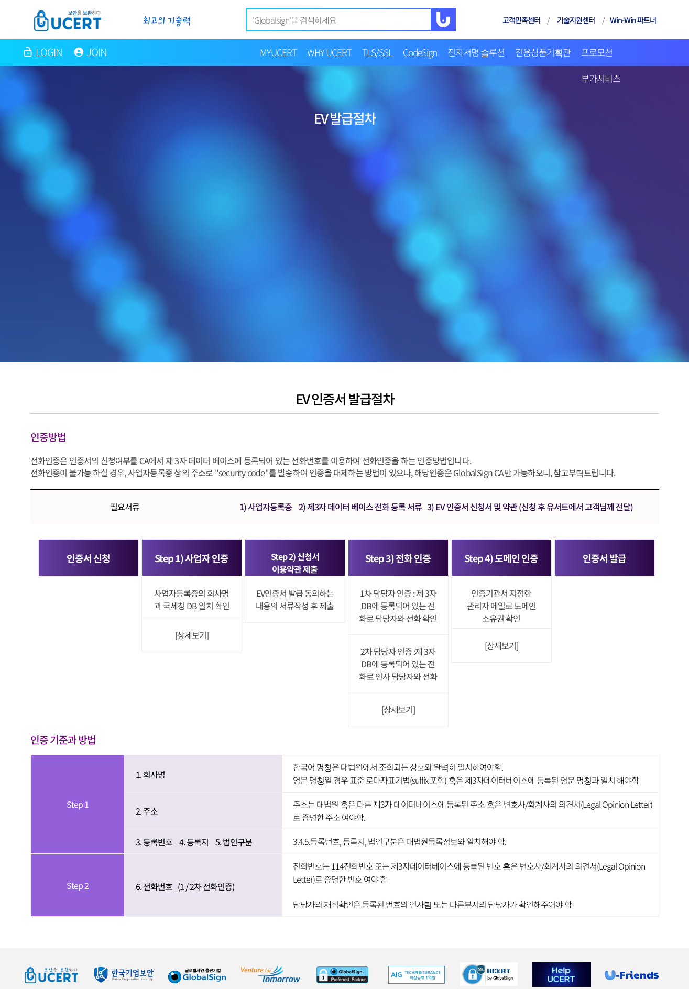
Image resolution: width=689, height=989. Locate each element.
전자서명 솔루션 (476, 52)
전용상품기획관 (543, 52)
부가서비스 (600, 78)
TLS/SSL (377, 52)
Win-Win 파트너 (633, 19)
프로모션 (597, 52)
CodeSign (420, 52)
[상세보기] (192, 635)
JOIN (96, 52)
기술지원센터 (576, 19)
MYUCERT (278, 52)
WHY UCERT (329, 52)
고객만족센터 (521, 19)
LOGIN (49, 52)
